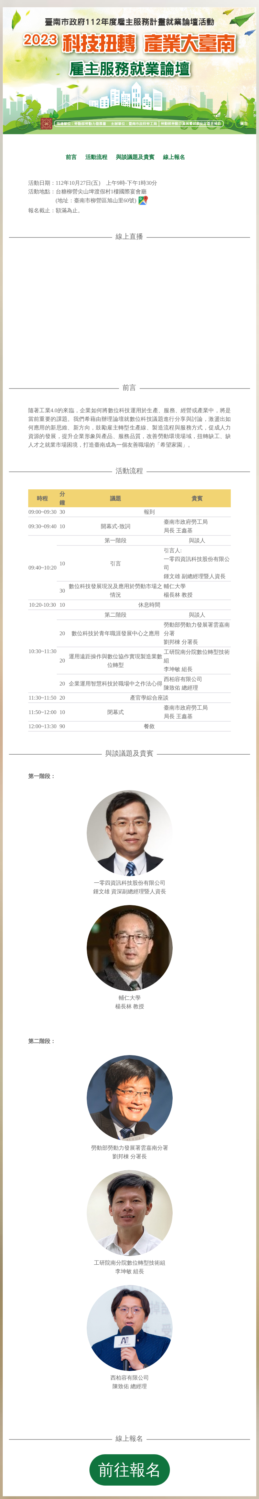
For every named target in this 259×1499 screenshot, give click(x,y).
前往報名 (129, 1470)
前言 (71, 157)
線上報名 (174, 157)
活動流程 (96, 157)
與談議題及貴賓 (135, 157)
